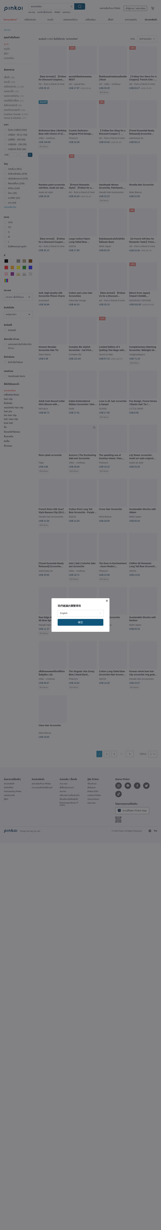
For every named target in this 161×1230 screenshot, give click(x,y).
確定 (80, 622)
